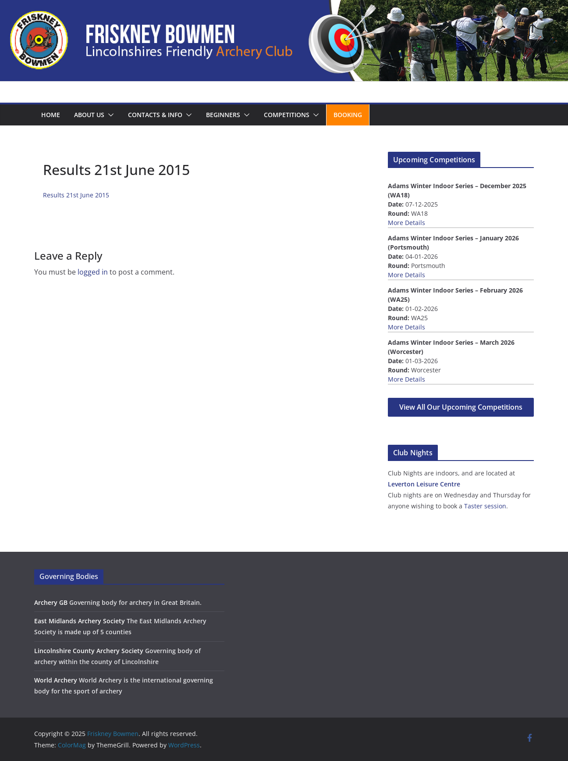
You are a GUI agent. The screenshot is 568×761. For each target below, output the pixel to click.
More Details (406, 222)
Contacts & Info (155, 115)
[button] (109, 115)
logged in (93, 272)
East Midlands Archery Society (79, 621)
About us (89, 115)
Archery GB (50, 602)
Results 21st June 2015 (76, 195)
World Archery (55, 680)
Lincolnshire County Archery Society (88, 651)
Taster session (485, 506)
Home (50, 115)
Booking (348, 115)
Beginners (223, 115)
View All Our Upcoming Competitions (460, 407)
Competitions (286, 115)
